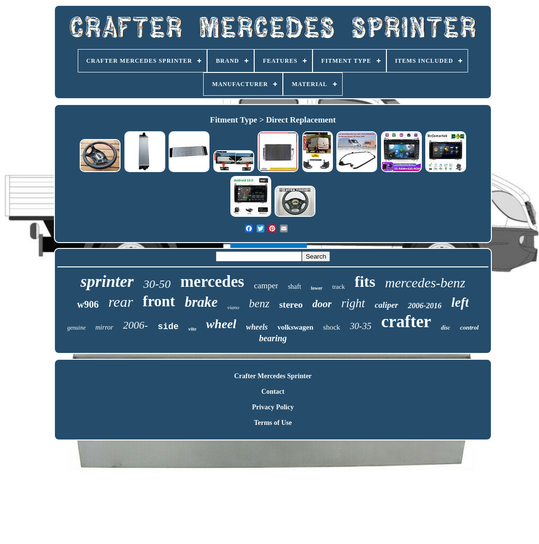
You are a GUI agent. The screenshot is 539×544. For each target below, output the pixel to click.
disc (445, 327)
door (322, 304)
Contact (272, 391)
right (353, 303)
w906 (88, 304)
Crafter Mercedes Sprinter (273, 376)
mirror (104, 327)
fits (365, 281)
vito (193, 329)
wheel (221, 324)
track (338, 286)
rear (120, 302)
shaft (294, 286)
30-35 (360, 326)
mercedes (212, 281)
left (460, 302)
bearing (273, 338)
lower (317, 288)
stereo (290, 304)
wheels (256, 327)
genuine (76, 327)
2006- (135, 325)
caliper (386, 305)
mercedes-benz (425, 282)
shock (331, 327)
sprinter (107, 281)
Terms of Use (273, 422)
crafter (406, 321)
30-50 (157, 284)
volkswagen (295, 327)
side (167, 327)
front (159, 301)
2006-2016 (424, 305)
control (469, 327)
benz (259, 304)
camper (266, 285)
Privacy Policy (273, 407)
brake (201, 302)
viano (233, 307)
